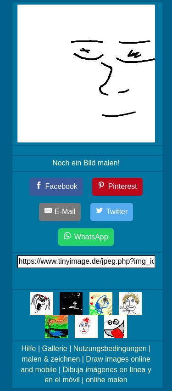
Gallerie (54, 348)
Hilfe (29, 348)
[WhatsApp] (85, 237)
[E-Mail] (60, 212)
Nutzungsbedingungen (110, 348)
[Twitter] (111, 212)
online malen (107, 380)
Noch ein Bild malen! (86, 163)
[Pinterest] (117, 187)
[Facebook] (56, 187)
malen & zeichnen (51, 359)
